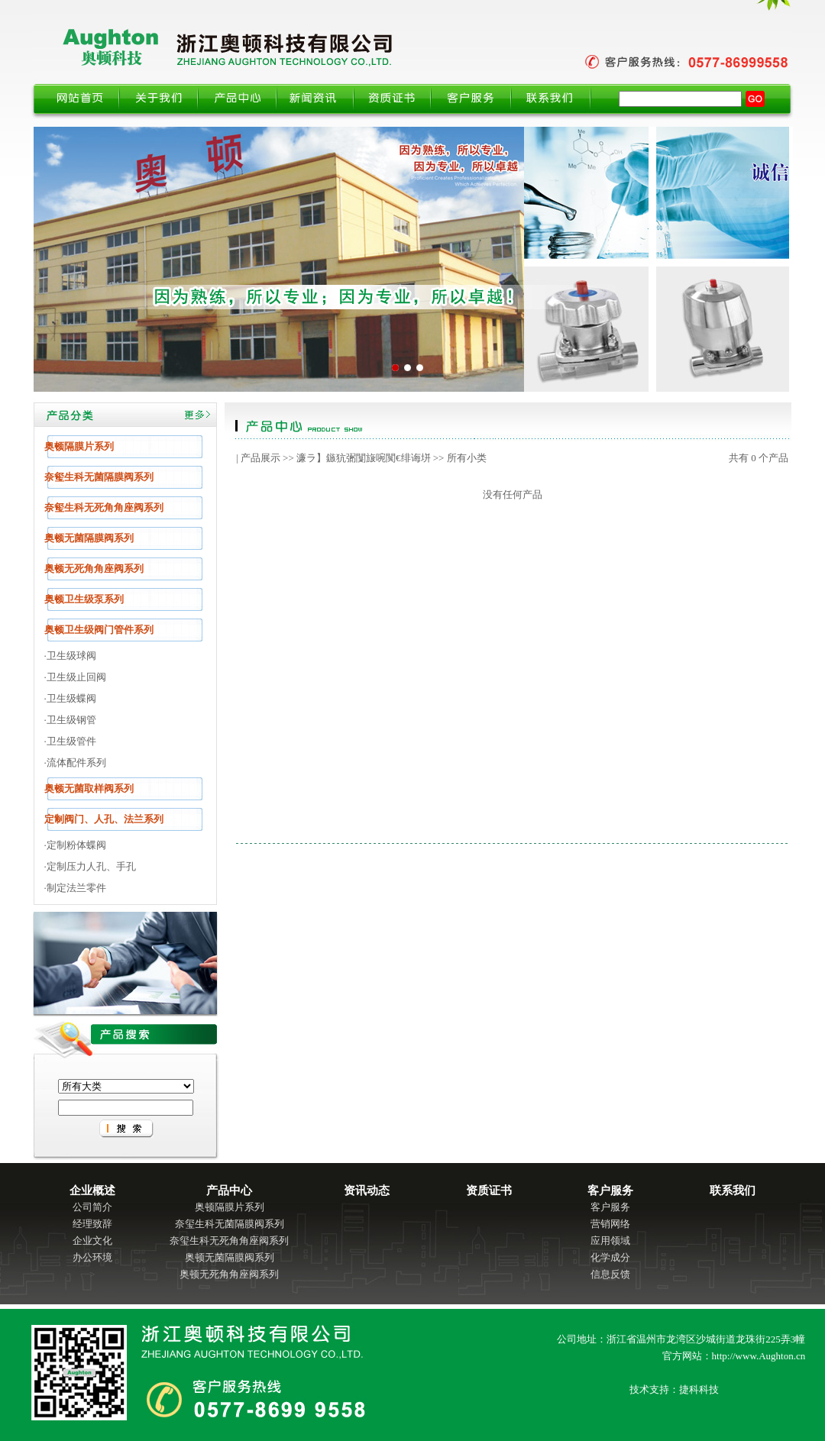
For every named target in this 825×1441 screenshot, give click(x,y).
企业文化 (92, 1240)
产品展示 (260, 458)
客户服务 (610, 1207)
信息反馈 (610, 1274)
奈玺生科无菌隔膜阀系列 (229, 1223)
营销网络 (610, 1223)
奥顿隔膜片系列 (229, 1207)
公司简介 (92, 1207)
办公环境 (92, 1257)
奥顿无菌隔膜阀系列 (229, 1257)
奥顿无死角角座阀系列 (229, 1274)
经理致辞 (92, 1223)
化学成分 (610, 1257)
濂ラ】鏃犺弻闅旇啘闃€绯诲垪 (363, 458)
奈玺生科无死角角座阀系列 (229, 1240)
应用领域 (610, 1240)
